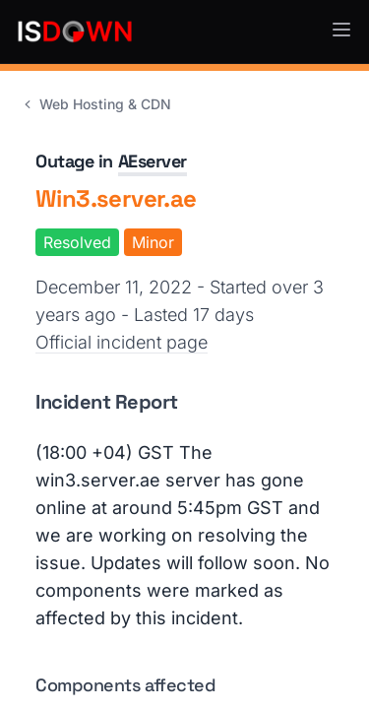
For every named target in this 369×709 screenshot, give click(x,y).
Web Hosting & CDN (95, 104)
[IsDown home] (75, 31)
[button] (341, 29)
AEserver (152, 161)
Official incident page (121, 342)
